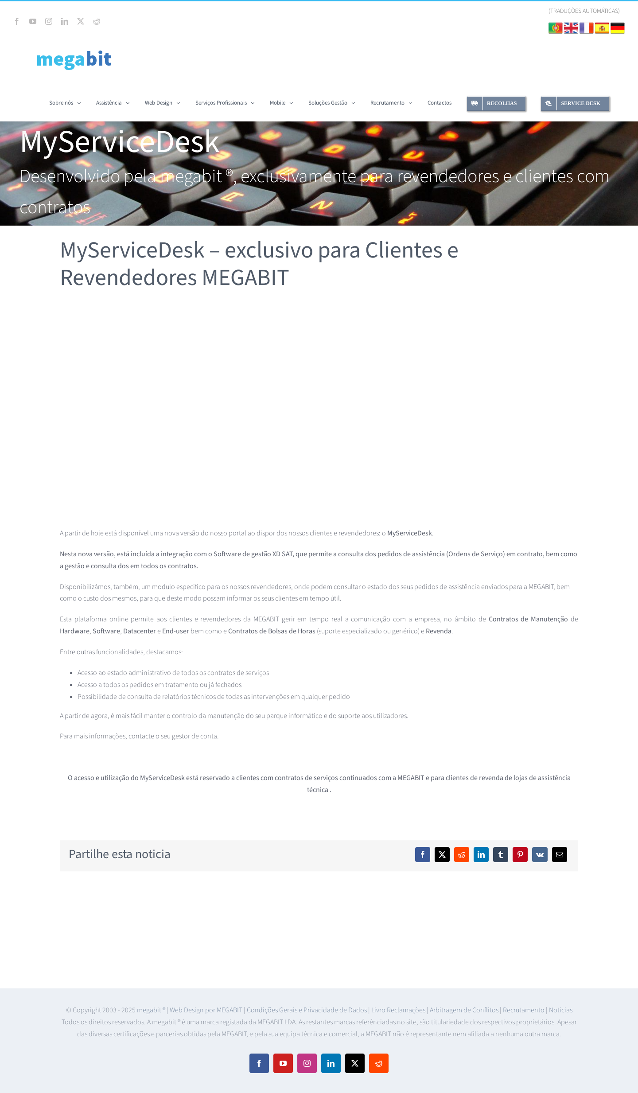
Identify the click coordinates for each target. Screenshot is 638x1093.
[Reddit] (461, 854)
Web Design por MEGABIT (207, 1010)
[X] (442, 854)
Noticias (560, 1010)
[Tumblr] (500, 854)
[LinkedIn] (481, 854)
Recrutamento (524, 1010)
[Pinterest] (520, 854)
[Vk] (540, 854)
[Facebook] (422, 854)
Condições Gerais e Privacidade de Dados (307, 1010)
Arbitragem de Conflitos (465, 1010)
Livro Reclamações (399, 1010)
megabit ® (152, 1010)
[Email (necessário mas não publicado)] (559, 854)
